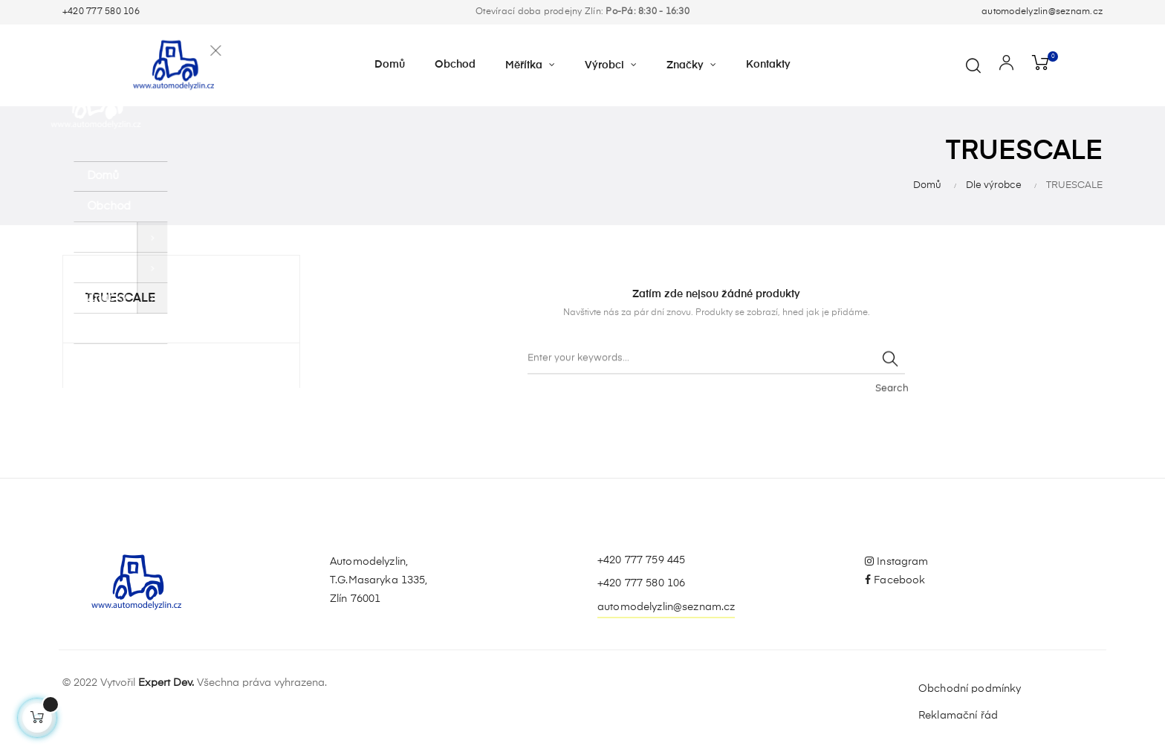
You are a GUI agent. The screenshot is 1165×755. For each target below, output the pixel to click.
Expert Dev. (166, 683)
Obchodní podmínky (969, 689)
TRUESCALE (120, 299)
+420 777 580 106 (101, 11)
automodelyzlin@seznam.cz (1042, 11)
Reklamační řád (958, 715)
